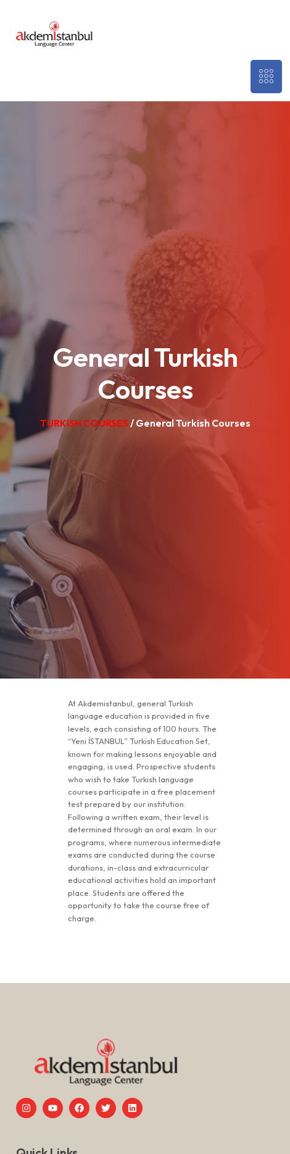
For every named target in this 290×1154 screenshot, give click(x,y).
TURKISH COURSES (85, 423)
